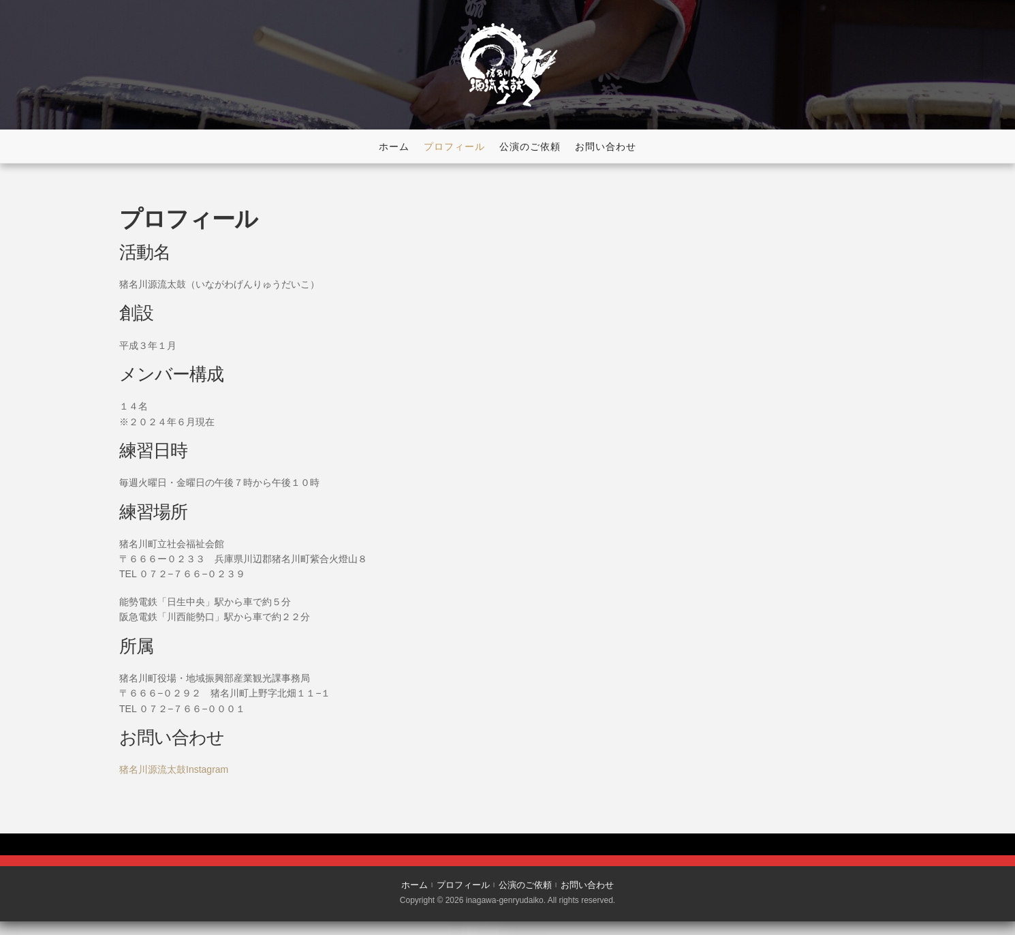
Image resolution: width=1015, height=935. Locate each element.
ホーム (394, 146)
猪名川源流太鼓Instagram (173, 769)
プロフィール (454, 146)
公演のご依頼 (530, 146)
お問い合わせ (605, 146)
